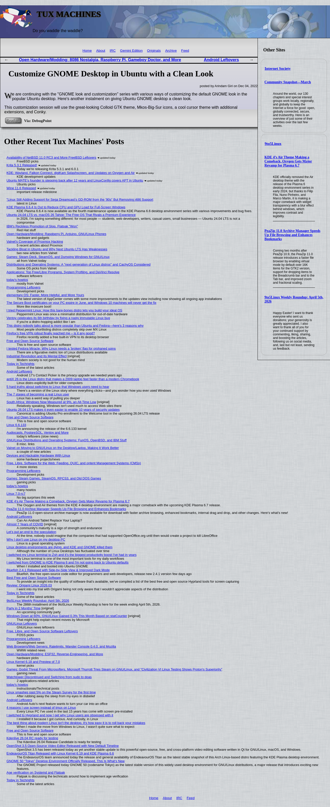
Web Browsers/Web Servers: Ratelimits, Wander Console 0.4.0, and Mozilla (61, 646)
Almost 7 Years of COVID (25, 524)
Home (87, 50)
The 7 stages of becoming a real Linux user (38, 394)
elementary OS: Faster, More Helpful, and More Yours (45, 295)
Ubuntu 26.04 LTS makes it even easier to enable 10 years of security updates (63, 410)
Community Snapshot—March (287, 82)
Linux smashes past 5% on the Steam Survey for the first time (51, 692)
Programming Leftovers (24, 287)
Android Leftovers (221, 60)
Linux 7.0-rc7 (16, 494)
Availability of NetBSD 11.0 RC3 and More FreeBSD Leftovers (51, 157)
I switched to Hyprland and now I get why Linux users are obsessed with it (60, 715)
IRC (113, 50)
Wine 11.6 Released (21, 188)
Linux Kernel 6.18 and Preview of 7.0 (33, 662)
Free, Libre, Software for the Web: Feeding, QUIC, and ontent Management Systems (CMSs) (74, 463)
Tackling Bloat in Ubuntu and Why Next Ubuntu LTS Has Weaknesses (57, 249)
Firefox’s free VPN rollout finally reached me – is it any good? (51, 333)
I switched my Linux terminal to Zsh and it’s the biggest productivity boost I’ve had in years (72, 555)
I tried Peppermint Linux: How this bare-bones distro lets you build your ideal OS (64, 310)
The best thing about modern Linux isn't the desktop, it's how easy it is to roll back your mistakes (76, 723)
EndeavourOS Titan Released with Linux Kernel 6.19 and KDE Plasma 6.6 (60, 753)
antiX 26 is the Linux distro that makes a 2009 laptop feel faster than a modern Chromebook (73, 379)
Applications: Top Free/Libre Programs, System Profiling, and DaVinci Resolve (63, 272)
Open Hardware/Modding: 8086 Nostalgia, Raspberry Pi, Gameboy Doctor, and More (100, 60)
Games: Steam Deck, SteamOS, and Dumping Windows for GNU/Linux (58, 257)
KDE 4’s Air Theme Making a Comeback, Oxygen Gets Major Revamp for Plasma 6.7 (288, 161)
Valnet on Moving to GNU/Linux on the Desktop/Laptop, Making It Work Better (63, 448)
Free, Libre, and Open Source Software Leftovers (42, 631)
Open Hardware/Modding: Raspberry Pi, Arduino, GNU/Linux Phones (56, 234)
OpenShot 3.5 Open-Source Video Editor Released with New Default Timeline (63, 746)
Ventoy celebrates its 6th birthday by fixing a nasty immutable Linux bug (58, 318)
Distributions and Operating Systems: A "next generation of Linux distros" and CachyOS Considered (79, 264)
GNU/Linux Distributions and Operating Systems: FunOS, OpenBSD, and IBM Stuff (67, 440)
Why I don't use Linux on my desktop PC (36, 539)
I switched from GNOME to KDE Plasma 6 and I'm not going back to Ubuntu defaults (68, 562)
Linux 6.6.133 (16, 425)
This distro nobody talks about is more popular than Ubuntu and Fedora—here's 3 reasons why (75, 325)
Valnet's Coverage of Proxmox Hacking (35, 241)
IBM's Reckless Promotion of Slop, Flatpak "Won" (42, 226)
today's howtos (17, 280)
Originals (154, 50)
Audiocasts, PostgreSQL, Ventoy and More (38, 432)
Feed (185, 50)
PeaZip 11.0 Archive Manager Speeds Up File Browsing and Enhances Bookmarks (292, 235)
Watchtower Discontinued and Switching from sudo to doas (49, 677)
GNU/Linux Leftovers (22, 623)
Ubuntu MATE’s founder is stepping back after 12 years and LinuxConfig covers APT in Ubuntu (75, 180)
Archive (171, 50)
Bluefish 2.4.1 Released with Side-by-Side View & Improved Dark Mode (58, 570)
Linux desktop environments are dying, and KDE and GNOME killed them (59, 547)
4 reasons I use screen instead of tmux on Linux (41, 707)
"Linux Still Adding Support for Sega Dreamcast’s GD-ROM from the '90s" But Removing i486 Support (80, 199)
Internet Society (278, 68)
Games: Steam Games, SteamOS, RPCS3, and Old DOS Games (54, 478)
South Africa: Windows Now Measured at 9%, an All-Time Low (51, 402)
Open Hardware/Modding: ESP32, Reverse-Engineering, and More (55, 654)
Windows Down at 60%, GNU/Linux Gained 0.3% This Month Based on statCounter (67, 616)
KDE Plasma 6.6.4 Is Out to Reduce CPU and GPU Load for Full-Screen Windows (66, 207)
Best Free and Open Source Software (34, 578)
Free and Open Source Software (30, 341)
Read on (13, 120)
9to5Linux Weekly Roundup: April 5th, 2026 (38, 601)
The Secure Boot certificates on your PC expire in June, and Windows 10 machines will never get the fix (82, 303)
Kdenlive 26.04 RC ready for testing (32, 738)
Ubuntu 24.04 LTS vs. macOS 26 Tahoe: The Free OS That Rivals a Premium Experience (71, 215)
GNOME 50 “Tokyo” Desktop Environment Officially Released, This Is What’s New (66, 761)
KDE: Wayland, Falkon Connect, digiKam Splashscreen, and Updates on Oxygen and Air (71, 173)
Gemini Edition (131, 50)
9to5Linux (273, 144)
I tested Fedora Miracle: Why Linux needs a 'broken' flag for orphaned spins (61, 348)
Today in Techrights (20, 364)
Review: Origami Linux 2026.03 (29, 585)
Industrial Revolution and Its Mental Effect (37, 356)
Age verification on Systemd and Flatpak (36, 772)
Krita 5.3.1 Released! (22, 165)
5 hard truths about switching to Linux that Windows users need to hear (58, 387)
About (100, 50)
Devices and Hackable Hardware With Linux (38, 455)
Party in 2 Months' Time (24, 608)
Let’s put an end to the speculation (31, 532)
